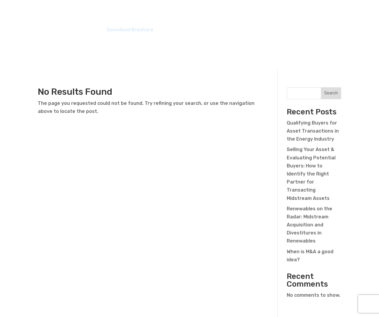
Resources (297, 16)
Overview (151, 16)
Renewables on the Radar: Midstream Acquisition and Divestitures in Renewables (309, 225)
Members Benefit (197, 16)
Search (331, 93)
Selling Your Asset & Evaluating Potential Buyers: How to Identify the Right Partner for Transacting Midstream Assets (311, 174)
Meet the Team (252, 16)
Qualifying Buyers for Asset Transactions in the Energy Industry (313, 131)
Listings (119, 16)
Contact (331, 16)
